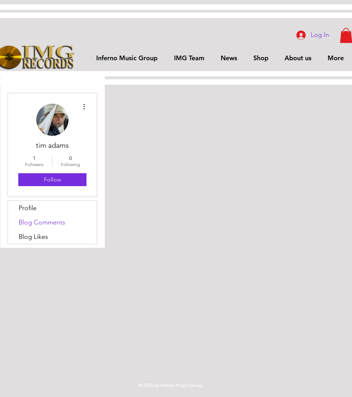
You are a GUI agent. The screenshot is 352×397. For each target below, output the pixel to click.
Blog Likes (33, 237)
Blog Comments (42, 222)
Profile (28, 208)
